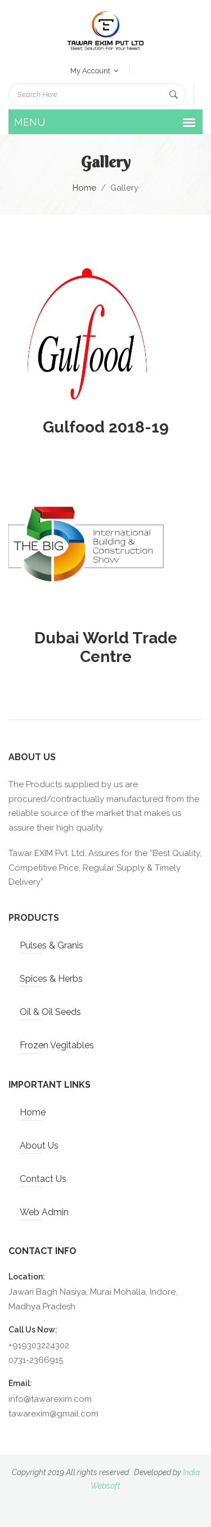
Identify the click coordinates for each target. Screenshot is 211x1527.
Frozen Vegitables (57, 1045)
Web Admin (44, 1212)
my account (94, 71)
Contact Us (43, 1178)
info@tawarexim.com (50, 1399)
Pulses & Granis (51, 945)
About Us (39, 1145)
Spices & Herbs (51, 978)
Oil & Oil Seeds (50, 1012)
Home (84, 188)
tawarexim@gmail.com (53, 1414)
